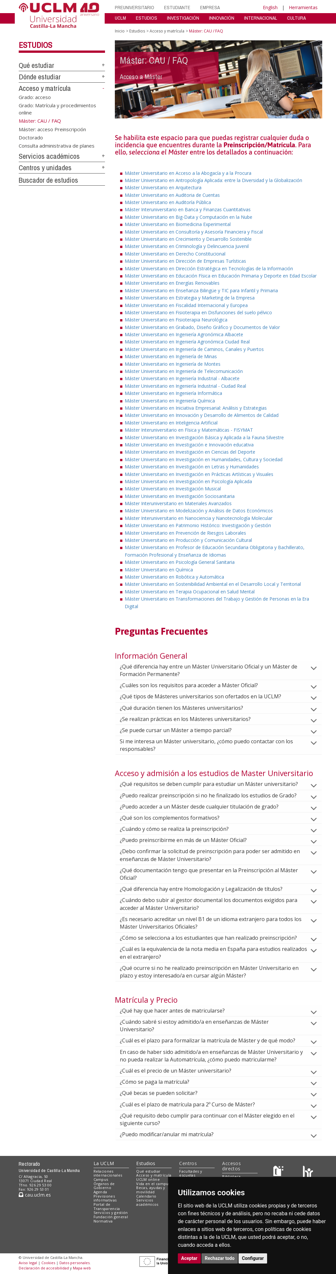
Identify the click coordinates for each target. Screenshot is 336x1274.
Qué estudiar (36, 65)
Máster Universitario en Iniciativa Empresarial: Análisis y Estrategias (196, 408)
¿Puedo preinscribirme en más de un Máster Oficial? (188, 840)
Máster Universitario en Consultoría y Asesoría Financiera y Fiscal (194, 232)
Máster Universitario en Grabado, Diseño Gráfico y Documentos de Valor (202, 327)
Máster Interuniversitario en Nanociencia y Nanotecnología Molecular (198, 518)
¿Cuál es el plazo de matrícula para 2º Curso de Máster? (192, 1104)
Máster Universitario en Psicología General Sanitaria (180, 562)
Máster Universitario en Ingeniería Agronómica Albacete (184, 334)
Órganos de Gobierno (104, 1185)
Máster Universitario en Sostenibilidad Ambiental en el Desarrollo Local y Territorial (213, 584)
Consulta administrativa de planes (56, 145)
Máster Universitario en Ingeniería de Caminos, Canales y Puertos (194, 349)
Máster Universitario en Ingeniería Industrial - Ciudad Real (185, 386)
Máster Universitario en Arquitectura (163, 187)
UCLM (120, 17)
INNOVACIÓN (221, 17)
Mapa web (82, 1267)
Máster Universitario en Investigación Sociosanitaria (180, 496)
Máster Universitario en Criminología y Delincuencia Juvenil (187, 246)
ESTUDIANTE (177, 7)
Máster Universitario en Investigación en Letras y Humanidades (192, 466)
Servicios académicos (49, 156)
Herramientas (303, 7)
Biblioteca (231, 1176)
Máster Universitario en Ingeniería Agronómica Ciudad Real (187, 342)
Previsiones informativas (105, 1198)
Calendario (146, 1196)
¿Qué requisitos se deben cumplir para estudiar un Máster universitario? (214, 784)
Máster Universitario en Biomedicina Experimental (178, 224)
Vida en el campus (153, 1183)
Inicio (120, 31)
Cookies (48, 1262)
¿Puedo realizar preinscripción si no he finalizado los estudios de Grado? (213, 795)
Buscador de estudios (48, 180)
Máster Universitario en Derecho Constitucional (175, 254)
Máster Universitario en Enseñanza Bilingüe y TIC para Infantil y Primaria (201, 290)
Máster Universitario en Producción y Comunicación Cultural (188, 540)
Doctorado (31, 137)
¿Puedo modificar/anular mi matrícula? (172, 1134)
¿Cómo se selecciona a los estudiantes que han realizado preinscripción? (213, 937)
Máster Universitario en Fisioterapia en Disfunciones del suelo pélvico (198, 312)
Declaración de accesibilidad (44, 1267)
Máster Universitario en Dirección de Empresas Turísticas (185, 261)
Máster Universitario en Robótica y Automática (174, 577)
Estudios (35, 45)
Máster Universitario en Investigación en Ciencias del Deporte (190, 452)
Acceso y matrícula (45, 88)
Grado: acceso (35, 96)
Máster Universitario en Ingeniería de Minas (171, 356)
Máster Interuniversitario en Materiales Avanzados (178, 503)
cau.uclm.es (35, 1195)
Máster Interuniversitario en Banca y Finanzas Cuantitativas (188, 209)
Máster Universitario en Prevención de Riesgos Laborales (185, 533)
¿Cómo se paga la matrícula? (160, 1081)
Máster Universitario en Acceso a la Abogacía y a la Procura (188, 173)
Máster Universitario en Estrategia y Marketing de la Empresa (190, 298)
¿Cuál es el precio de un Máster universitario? (181, 1070)
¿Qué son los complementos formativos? (175, 817)
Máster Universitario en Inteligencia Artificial (171, 423)
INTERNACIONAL (260, 17)
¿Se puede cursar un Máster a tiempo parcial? (181, 730)
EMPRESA (210, 7)
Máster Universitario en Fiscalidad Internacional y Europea (186, 305)
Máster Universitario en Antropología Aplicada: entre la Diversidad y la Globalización (213, 180)
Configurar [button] (253, 1258)
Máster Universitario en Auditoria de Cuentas (172, 195)
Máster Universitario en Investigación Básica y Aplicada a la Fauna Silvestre (204, 437)
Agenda (100, 1191)
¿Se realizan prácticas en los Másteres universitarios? (190, 719)
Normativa (103, 1221)
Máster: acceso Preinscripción (52, 129)
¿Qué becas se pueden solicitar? (164, 1093)
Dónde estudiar (40, 77)
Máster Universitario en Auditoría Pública (168, 202)
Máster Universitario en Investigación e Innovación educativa (189, 445)
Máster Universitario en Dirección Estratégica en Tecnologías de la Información (209, 268)
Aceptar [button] (189, 1258)
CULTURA (296, 17)
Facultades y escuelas (190, 1173)
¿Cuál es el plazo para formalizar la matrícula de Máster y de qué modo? (213, 1040)
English (270, 7)
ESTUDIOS (146, 17)
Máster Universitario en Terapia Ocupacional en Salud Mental (190, 591)
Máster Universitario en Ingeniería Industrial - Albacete (182, 378)
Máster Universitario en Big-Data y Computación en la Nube (188, 217)
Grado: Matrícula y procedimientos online (57, 108)
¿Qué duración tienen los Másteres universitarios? (187, 707)
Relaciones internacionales (108, 1173)
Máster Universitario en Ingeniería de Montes (172, 364)
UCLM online (148, 1179)
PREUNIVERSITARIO (134, 7)
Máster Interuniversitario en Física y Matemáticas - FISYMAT (189, 430)
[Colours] (308, 1172)
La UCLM (104, 1163)
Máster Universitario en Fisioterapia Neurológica (176, 320)
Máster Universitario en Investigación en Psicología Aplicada (188, 481)
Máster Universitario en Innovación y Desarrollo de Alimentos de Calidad (202, 415)
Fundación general (111, 1216)
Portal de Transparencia (107, 1206)
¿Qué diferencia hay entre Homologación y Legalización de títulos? (206, 889)
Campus (101, 1179)
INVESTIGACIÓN (183, 17)
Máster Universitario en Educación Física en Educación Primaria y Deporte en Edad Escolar (221, 276)
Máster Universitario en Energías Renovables (172, 283)
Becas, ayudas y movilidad (150, 1189)
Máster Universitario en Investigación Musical (173, 488)
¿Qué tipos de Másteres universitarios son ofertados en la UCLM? (206, 696)
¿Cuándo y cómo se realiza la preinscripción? (179, 828)
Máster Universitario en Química (159, 569)
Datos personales (74, 1262)
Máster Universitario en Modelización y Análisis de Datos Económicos (199, 510)
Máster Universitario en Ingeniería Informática (173, 393)
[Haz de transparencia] (279, 1172)
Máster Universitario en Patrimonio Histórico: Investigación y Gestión (198, 525)
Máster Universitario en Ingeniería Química (170, 401)
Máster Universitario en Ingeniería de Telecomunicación (184, 371)
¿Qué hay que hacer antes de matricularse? (177, 1010)
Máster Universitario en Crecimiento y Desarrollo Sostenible (188, 239)
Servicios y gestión (111, 1212)
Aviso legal (28, 1262)
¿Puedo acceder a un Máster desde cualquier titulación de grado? (204, 806)
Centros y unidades (45, 168)
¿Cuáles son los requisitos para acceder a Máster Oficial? (194, 685)
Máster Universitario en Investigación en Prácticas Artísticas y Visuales (199, 474)
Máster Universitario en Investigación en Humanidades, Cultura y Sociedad (204, 459)
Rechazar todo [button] (220, 1258)
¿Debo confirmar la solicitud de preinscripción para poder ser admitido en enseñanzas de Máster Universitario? (210, 855)
